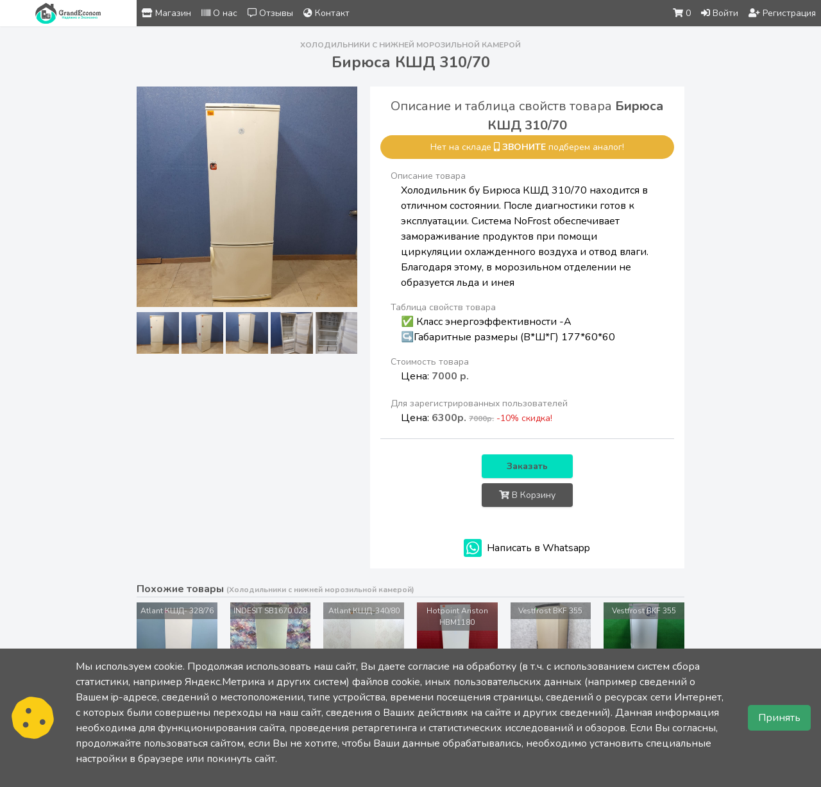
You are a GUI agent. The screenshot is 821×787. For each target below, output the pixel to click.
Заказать (527, 466)
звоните (524, 147)
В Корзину (527, 495)
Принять (779, 718)
